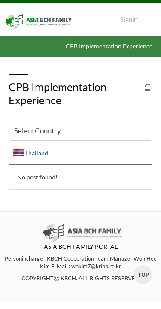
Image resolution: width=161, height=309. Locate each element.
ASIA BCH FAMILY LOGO (43, 22)
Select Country (37, 130)
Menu (150, 21)
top (143, 274)
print (147, 87)
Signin (128, 19)
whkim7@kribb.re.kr (96, 266)
